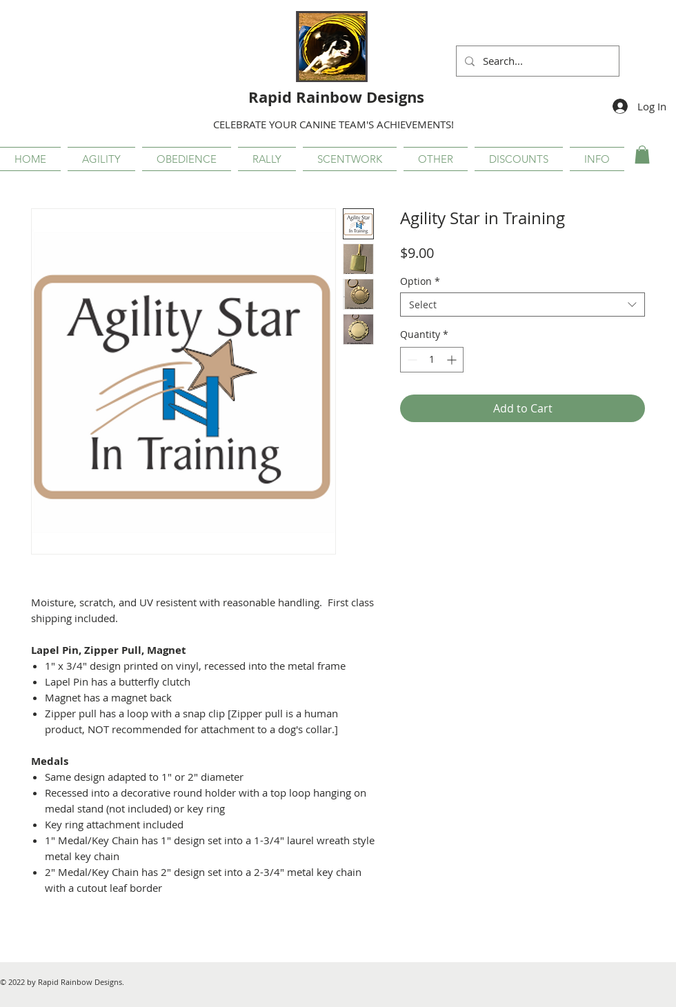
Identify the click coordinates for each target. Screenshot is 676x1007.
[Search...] (536, 61)
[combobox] (522, 304)
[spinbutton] (431, 360)
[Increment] (452, 360)
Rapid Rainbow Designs (336, 97)
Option (420, 281)
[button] (101, 159)
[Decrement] (410, 360)
